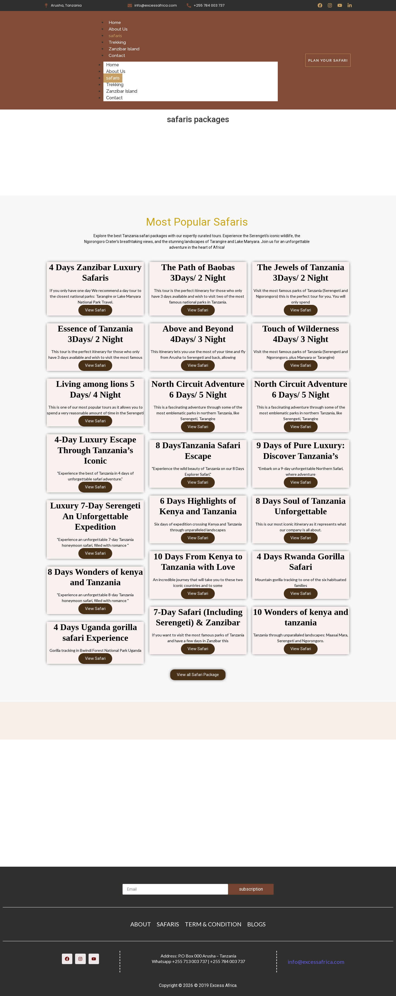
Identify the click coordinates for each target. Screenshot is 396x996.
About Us (118, 29)
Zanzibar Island (124, 48)
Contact (117, 55)
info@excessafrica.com (316, 961)
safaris (115, 35)
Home (115, 22)
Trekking (117, 42)
